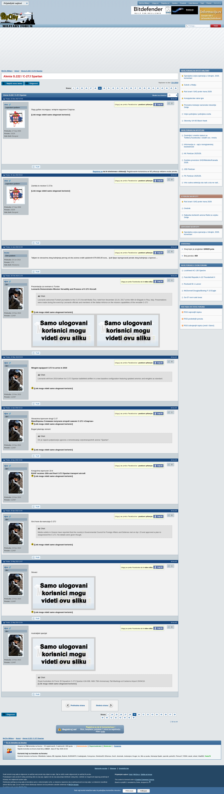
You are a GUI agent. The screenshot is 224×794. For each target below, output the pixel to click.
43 (162, 88)
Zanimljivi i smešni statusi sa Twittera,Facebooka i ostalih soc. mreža (200, 319)
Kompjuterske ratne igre (194, 280)
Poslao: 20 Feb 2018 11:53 (14, 276)
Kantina (174, 3)
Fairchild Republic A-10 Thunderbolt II (199, 195)
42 (158, 88)
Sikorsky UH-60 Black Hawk (195, 303)
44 (167, 88)
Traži (202, 3)
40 (149, 88)
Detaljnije (117, 746)
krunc (6, 253)
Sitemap (113, 768)
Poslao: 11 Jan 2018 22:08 (14, 247)
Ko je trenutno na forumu (16, 743)
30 (104, 88)
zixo (6, 104)
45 (171, 88)
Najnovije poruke (101, 768)
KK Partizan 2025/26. (193, 336)
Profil (37, 167)
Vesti (130, 774)
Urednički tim (124, 768)
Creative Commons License (144, 779)
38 (140, 88)
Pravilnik (183, 3)
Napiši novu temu (14, 83)
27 (91, 88)
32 (113, 88)
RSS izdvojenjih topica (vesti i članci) (199, 243)
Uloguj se (155, 3)
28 (95, 88)
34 (122, 88)
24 (77, 88)
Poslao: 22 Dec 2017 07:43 (14, 99)
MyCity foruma (73, 784)
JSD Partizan (189, 351)
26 (86, 88)
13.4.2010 (174, 82)
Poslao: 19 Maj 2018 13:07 (14, 561)
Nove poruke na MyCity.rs (192, 312)
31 (109, 88)
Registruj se (165, 3)
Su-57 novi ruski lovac (193, 215)
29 (100, 88)
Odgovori (33, 83)
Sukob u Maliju (190, 267)
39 (144, 88)
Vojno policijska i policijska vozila (197, 296)
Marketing (217, 3)
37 (135, 88)
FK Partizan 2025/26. (192, 358)
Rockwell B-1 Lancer (192, 202)
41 (153, 88)
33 (118, 88)
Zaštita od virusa (146, 774)
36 (131, 88)
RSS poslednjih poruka (193, 237)
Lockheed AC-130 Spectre (195, 188)
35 (126, 88)
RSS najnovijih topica (193, 230)
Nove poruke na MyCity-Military (195, 253)
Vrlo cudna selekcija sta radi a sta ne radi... (201, 365)
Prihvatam (129, 791)
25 (82, 88)
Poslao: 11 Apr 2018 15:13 (14, 408)
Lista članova (193, 3)
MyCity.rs (136, 774)
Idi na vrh (175, 722)
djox (6, 281)
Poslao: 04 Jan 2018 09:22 (14, 175)
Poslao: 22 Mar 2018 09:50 (14, 357)
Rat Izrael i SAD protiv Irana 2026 (198, 119)
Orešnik (187, 126)
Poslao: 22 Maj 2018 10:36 (14, 622)
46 (176, 88)
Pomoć (208, 3)
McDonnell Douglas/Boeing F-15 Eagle (200, 208)
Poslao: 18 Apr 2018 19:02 (14, 460)
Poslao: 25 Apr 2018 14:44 (14, 511)
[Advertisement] (112, 50)
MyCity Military (144, 3)
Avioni (16, 71)
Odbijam (143, 791)
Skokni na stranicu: (159, 95)
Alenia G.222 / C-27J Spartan (31, 71)
